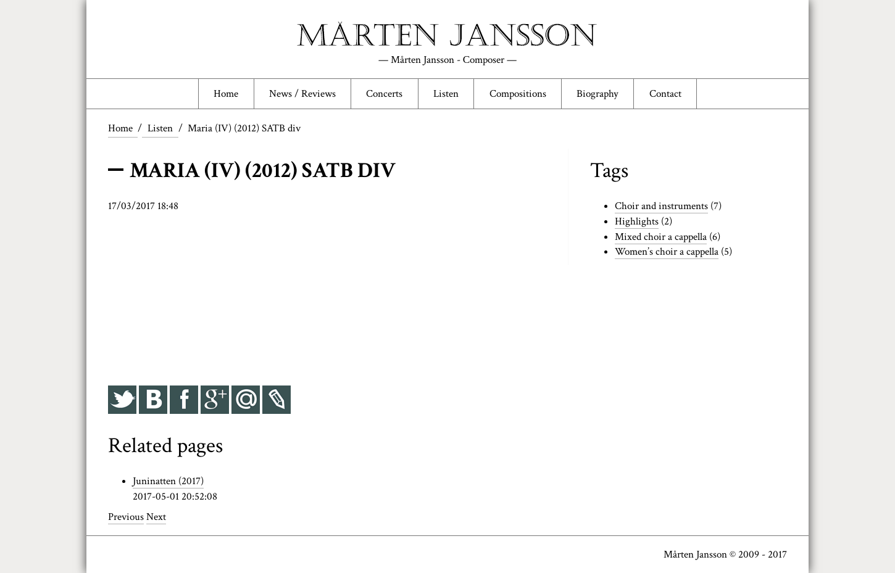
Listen (446, 94)
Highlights (637, 221)
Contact (665, 94)
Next (156, 517)
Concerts (384, 94)
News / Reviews (302, 94)
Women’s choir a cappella (666, 251)
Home (226, 94)
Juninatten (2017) (168, 481)
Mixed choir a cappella (661, 237)
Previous (126, 517)
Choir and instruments (661, 206)
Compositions (517, 94)
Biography (597, 94)
